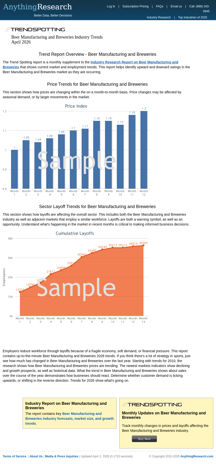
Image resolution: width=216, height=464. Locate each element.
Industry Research (159, 17)
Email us (176, 6)
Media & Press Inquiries (61, 456)
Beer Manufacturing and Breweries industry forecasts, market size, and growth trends (69, 418)
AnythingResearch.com (196, 456)
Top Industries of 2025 (192, 17)
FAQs (159, 6)
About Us (36, 456)
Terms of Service (14, 456)
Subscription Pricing (136, 6)
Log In (111, 6)
